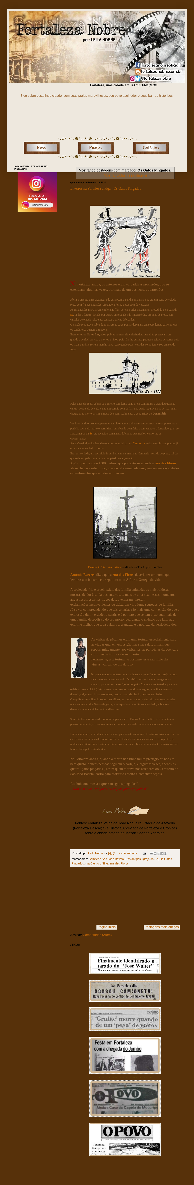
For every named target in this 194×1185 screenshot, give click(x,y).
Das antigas (133, 859)
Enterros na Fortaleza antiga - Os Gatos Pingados (105, 188)
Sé (71, 314)
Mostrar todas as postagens (126, 175)
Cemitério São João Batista (104, 567)
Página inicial (106, 927)
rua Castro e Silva (97, 863)
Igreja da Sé (150, 859)
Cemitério (139, 443)
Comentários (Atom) (97, 935)
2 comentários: (129, 853)
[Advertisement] (125, 895)
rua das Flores (165, 463)
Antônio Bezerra (82, 575)
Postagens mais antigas (162, 927)
